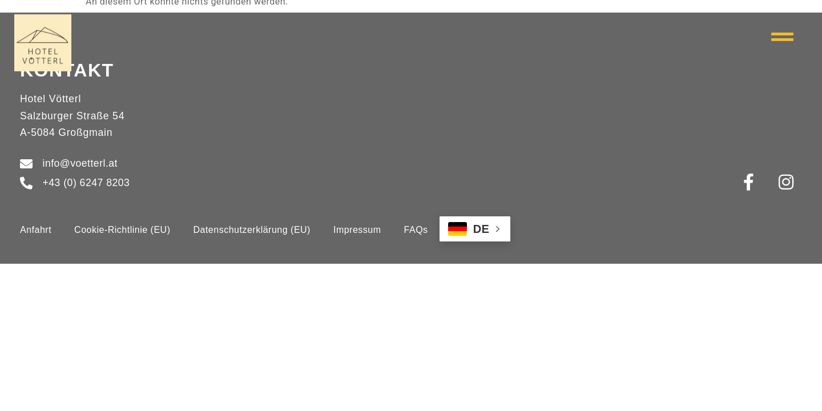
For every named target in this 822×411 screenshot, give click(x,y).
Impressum (357, 230)
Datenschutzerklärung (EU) (251, 230)
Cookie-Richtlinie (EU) (122, 230)
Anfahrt (35, 230)
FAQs (416, 230)
